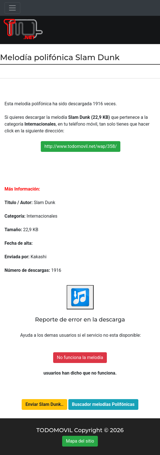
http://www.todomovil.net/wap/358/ (80, 146)
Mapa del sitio (80, 441)
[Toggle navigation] (12, 8)
